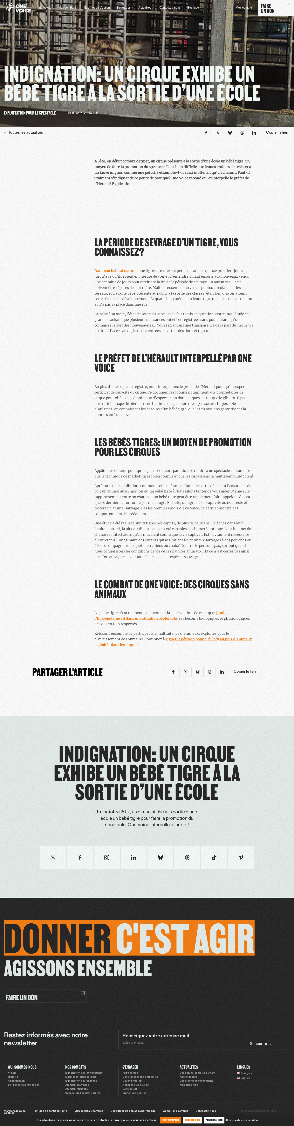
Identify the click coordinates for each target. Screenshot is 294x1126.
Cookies (9, 1113)
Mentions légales (14, 1111)
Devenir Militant (132, 1081)
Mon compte (244, 8)
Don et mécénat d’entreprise (140, 1077)
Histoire (13, 1077)
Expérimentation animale (80, 1077)
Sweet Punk (268, 1111)
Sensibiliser (129, 1089)
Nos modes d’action (97, 8)
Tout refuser (192, 1120)
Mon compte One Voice (88, 1111)
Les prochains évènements (196, 1081)
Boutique (193, 8)
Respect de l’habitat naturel (82, 1093)
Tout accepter (170, 1120)
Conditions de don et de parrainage (132, 1111)
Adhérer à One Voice (135, 1085)
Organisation (16, 1081)
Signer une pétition (134, 1093)
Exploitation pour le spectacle (84, 1073)
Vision (12, 1073)
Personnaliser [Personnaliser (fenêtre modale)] (214, 1120)
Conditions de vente (175, 1111)
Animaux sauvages (77, 1085)
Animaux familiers (76, 1089)
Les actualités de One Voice (197, 1073)
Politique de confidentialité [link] (242, 1120)
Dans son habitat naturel (115, 270)
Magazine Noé (189, 1085)
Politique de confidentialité (50, 1111)
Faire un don (130, 1073)
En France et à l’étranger (23, 1085)
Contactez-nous (170, 8)
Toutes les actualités (23, 132)
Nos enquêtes (188, 1077)
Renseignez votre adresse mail (155, 1036)
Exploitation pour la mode (81, 1081)
